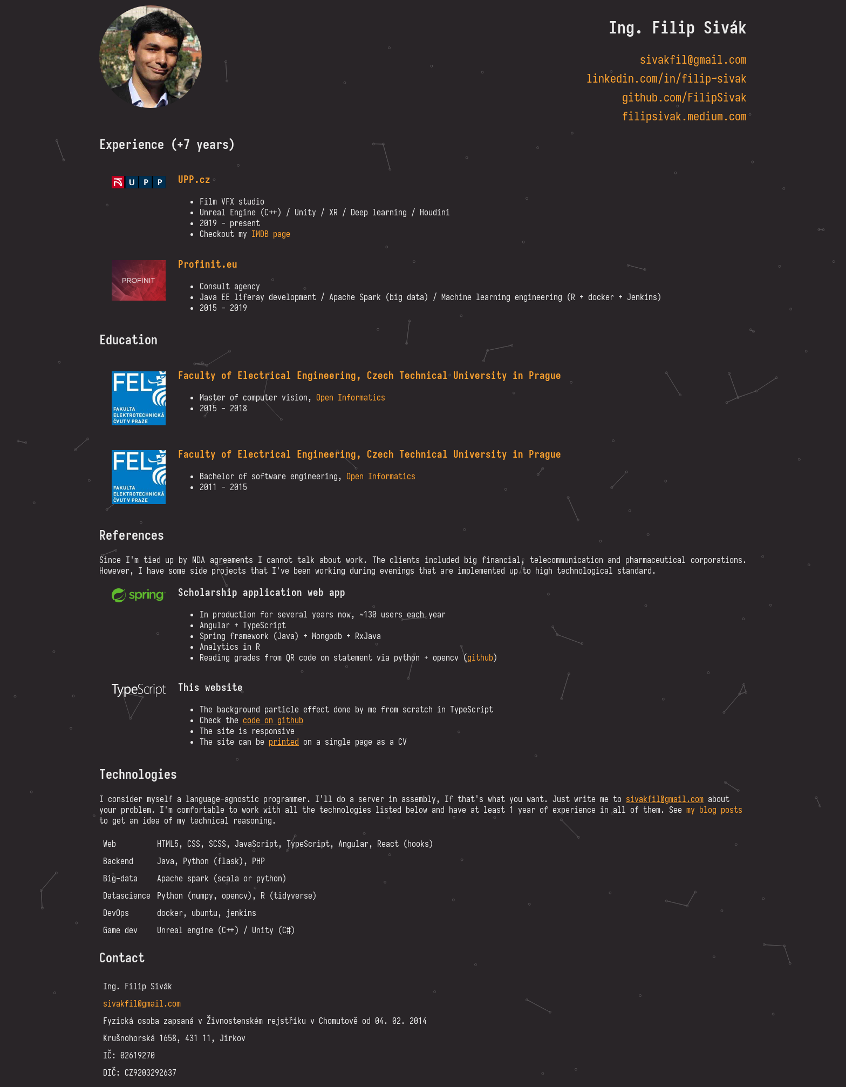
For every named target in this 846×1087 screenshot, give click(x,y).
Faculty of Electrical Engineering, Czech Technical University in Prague (369, 375)
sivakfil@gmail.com (693, 59)
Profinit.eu (207, 264)
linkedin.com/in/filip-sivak (666, 78)
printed (284, 741)
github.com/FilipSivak (684, 97)
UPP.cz (194, 179)
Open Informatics (350, 397)
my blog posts (714, 809)
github (480, 657)
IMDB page (270, 233)
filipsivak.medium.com (684, 116)
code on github (273, 720)
